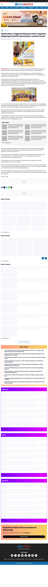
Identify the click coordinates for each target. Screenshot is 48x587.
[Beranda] (2, 30)
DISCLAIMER (35, 559)
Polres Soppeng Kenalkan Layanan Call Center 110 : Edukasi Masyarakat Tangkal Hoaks (24, 358)
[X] (4, 187)
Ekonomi (17, 7)
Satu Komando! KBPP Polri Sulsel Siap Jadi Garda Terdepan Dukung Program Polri (24, 375)
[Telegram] (7, 187)
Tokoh (41, 7)
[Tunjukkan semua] (45, 389)
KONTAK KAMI (11, 559)
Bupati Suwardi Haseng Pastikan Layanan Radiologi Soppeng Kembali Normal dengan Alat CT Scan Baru (24, 354)
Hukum (11, 7)
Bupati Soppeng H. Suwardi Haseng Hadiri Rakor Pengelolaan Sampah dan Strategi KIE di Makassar (23, 372)
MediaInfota (29, 563)
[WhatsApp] (9, 187)
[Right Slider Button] (47, 7)
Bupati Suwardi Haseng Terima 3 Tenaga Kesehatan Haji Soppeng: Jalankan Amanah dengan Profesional (23, 365)
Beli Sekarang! (24, 536)
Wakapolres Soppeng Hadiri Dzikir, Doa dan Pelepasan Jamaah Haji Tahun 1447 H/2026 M (24, 379)
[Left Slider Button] (43, 258)
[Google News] (25, 555)
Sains (37, 7)
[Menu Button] (1, 4)
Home (2, 7)
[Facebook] (2, 187)
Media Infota (21, 563)
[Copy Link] (11, 187)
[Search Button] (46, 4)
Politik (7, 7)
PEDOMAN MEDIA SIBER (19, 559)
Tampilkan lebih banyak (24, 342)
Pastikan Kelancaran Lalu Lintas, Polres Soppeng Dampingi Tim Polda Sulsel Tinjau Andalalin (23, 361)
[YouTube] (22, 555)
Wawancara (31, 7)
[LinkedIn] (32, 555)
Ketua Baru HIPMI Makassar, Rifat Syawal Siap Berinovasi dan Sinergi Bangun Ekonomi (24, 368)
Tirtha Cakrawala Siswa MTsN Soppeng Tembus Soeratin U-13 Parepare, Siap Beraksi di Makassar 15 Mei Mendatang (24, 351)
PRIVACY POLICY (28, 559)
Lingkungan (23, 7)
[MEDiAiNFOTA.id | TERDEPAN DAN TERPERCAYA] (24, 546)
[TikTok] (29, 555)
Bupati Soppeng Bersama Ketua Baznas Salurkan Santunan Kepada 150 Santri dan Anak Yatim (24, 382)
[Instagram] (19, 555)
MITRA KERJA (41, 559)
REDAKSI (5, 559)
